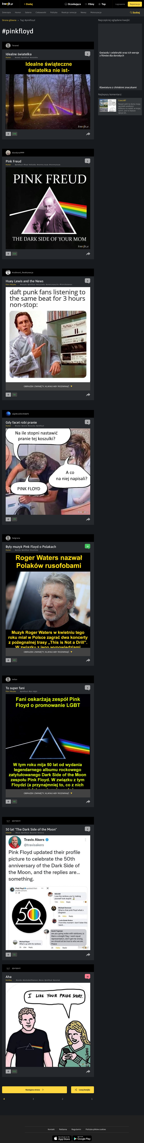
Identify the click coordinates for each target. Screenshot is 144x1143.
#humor (18, 426)
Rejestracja (135, 4)
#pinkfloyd (25, 57)
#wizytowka (40, 284)
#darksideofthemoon (30, 980)
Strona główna (9, 20)
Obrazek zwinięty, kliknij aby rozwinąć (46, 386)
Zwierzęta (6, 12)
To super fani (15, 688)
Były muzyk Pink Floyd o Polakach (31, 547)
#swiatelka (34, 57)
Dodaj (29, 4)
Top (104, 4)
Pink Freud (13, 161)
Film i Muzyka (11, 284)
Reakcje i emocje (69, 12)
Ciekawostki (41, 12)
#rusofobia (34, 550)
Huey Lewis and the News (24, 281)
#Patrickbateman (66, 284)
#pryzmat (33, 833)
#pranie (24, 426)
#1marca (41, 833)
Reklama (63, 1129)
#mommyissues (54, 165)
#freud (26, 165)
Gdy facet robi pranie (21, 422)
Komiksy (9, 980)
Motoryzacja (96, 12)
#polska (18, 550)
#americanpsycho (52, 284)
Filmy (91, 4)
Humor (18, 12)
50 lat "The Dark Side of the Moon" (31, 829)
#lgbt (35, 691)
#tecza (18, 833)
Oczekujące (74, 4)
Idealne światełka (19, 54)
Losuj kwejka (82, 1090)
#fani (30, 691)
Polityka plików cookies (96, 1129)
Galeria (28, 12)
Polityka (53, 12)
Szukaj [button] (136, 12)
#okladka (32, 165)
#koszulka (31, 426)
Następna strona (35, 1090)
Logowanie (120, 4)
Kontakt (51, 1129)
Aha (9, 977)
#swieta (18, 57)
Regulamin (76, 1129)
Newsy (83, 12)
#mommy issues (42, 165)
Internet (8, 833)
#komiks (19, 980)
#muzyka (23, 284)
